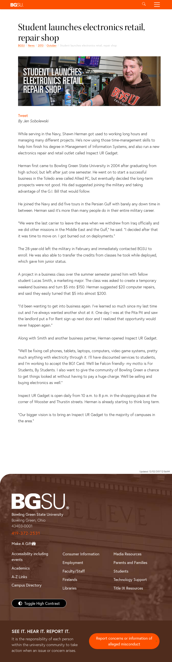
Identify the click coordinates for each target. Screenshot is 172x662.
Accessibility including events (30, 556)
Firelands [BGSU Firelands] (70, 579)
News (31, 45)
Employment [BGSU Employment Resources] (73, 562)
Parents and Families (130, 562)
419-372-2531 (26, 533)
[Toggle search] (143, 4)
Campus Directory (26, 585)
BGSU (21, 45)
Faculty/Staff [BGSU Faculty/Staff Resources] (74, 571)
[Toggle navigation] (156, 4)
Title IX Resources (128, 588)
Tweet (23, 115)
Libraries (70, 588)
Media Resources (127, 553)
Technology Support (130, 579)
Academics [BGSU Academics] (21, 568)
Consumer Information (81, 553)
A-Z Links (19, 576)
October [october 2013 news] (52, 45)
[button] (73, 4)
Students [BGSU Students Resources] (121, 571)
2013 (40, 45)
